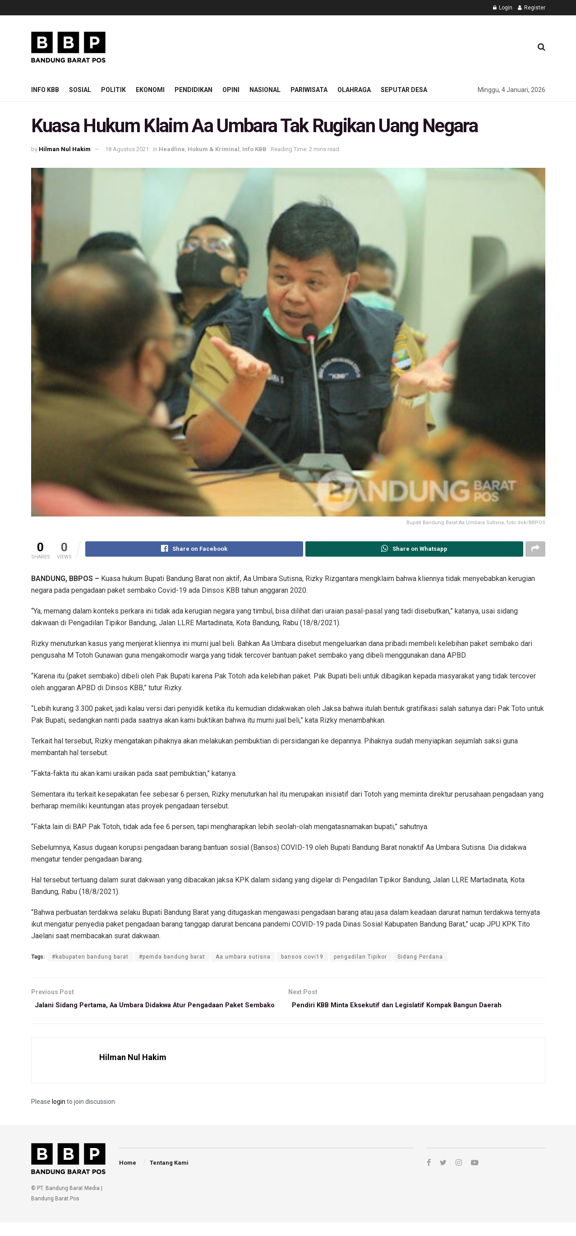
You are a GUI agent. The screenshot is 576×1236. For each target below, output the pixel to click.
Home (127, 1176)
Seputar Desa (404, 89)
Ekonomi (150, 89)
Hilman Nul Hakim (65, 149)
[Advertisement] (361, 45)
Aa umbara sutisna (243, 958)
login (58, 1115)
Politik (113, 89)
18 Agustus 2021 (127, 149)
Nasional (265, 89)
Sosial (80, 89)
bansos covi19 (302, 958)
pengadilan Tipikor (360, 958)
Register (531, 8)
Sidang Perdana (420, 958)
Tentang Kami (169, 1176)
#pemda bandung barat (172, 958)
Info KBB (45, 89)
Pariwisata (308, 89)
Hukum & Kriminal (214, 149)
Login (502, 8)
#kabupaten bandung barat (90, 958)
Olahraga (354, 89)
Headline (172, 149)
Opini (231, 89)
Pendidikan (193, 89)
